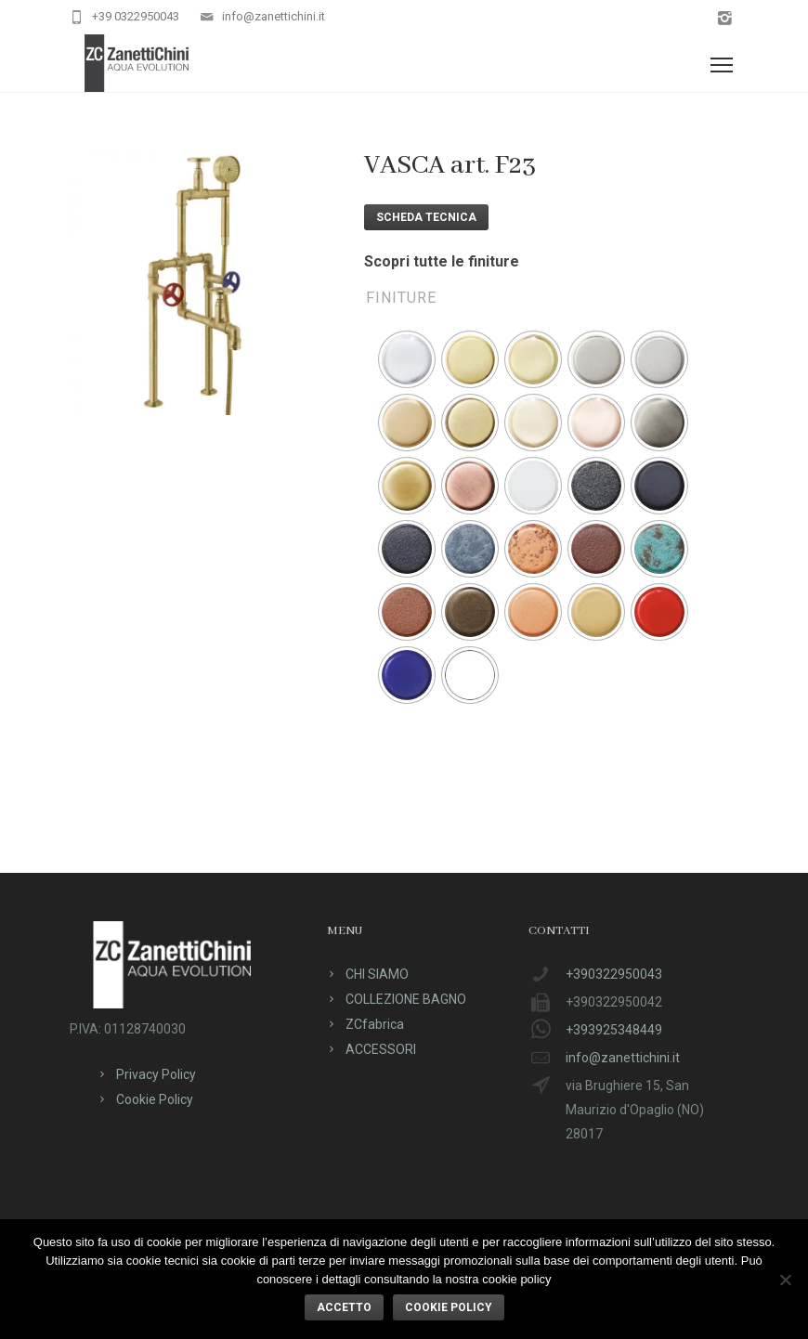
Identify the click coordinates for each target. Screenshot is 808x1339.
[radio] (407, 359)
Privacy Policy (156, 1074)
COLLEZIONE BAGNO (405, 999)
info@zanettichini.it (273, 16)
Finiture (401, 297)
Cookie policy (448, 1307)
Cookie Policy (154, 1099)
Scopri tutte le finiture (441, 261)
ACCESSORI (380, 1049)
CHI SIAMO (377, 974)
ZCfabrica (374, 1024)
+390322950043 (614, 974)
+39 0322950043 (135, 16)
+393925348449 (614, 1029)
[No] (784, 1279)
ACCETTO (344, 1307)
